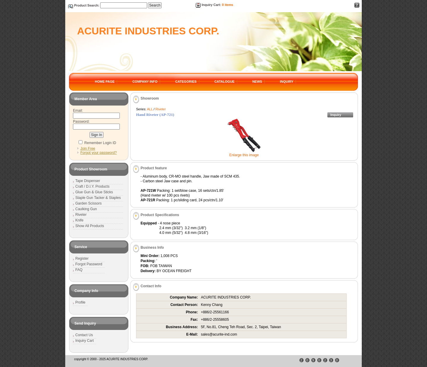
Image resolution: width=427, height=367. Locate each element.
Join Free (87, 148)
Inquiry (335, 115)
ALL (150, 109)
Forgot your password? (98, 153)
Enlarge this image (244, 155)
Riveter (160, 109)
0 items (227, 5)
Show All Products (89, 226)
